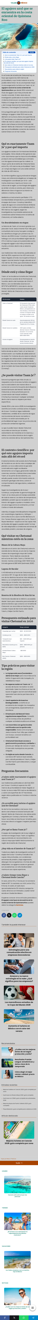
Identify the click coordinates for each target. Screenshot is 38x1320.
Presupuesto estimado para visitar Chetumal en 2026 (18, 67)
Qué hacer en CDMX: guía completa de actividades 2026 (19, 1099)
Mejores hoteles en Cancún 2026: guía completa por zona (19, 1090)
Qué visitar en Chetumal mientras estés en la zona (18, 65)
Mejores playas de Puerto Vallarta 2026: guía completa (17, 1104)
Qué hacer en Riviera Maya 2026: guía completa (18, 1095)
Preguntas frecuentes (10, 71)
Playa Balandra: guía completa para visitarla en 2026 (19, 1109)
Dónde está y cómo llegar (11, 57)
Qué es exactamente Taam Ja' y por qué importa (17, 55)
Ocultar (32, 52)
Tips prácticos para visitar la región (13, 69)
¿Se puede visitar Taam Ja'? (12, 59)
